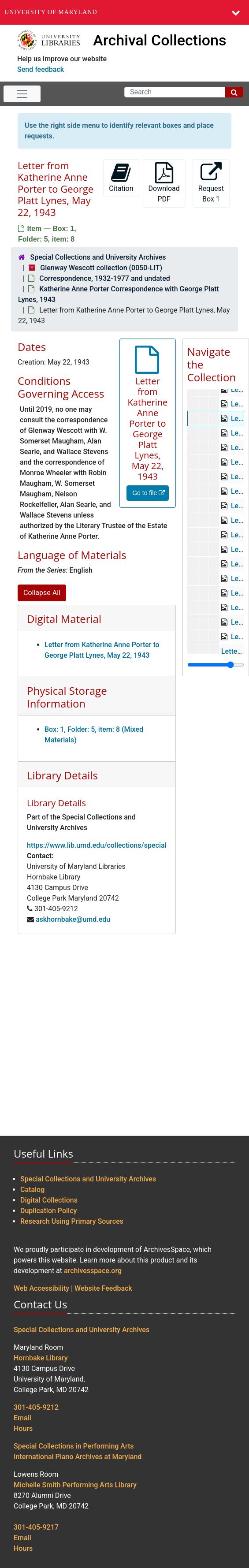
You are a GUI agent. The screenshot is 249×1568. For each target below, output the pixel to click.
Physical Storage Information (67, 697)
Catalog (32, 1189)
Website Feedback (103, 1288)
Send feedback (40, 69)
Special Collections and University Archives (98, 257)
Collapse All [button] (41, 592)
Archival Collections (159, 40)
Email (22, 1418)
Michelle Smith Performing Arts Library (75, 1485)
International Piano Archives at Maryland (77, 1457)
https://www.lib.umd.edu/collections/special (97, 845)
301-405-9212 (36, 1407)
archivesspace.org (93, 1270)
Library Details (62, 775)
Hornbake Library (41, 1358)
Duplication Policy (48, 1211)
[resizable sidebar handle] (215, 664)
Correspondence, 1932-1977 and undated (104, 278)
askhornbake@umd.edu (73, 919)
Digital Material (64, 618)
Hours (23, 1428)
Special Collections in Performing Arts (74, 1446)
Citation (121, 177)
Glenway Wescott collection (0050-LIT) (101, 268)
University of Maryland (50, 12)
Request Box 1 (211, 182)
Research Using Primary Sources (71, 1221)
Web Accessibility (41, 1288)
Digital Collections (49, 1200)
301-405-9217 (36, 1527)
